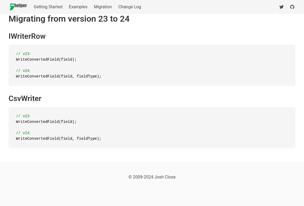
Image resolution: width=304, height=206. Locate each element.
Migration (103, 6)
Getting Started (48, 6)
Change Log (129, 6)
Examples (78, 6)
